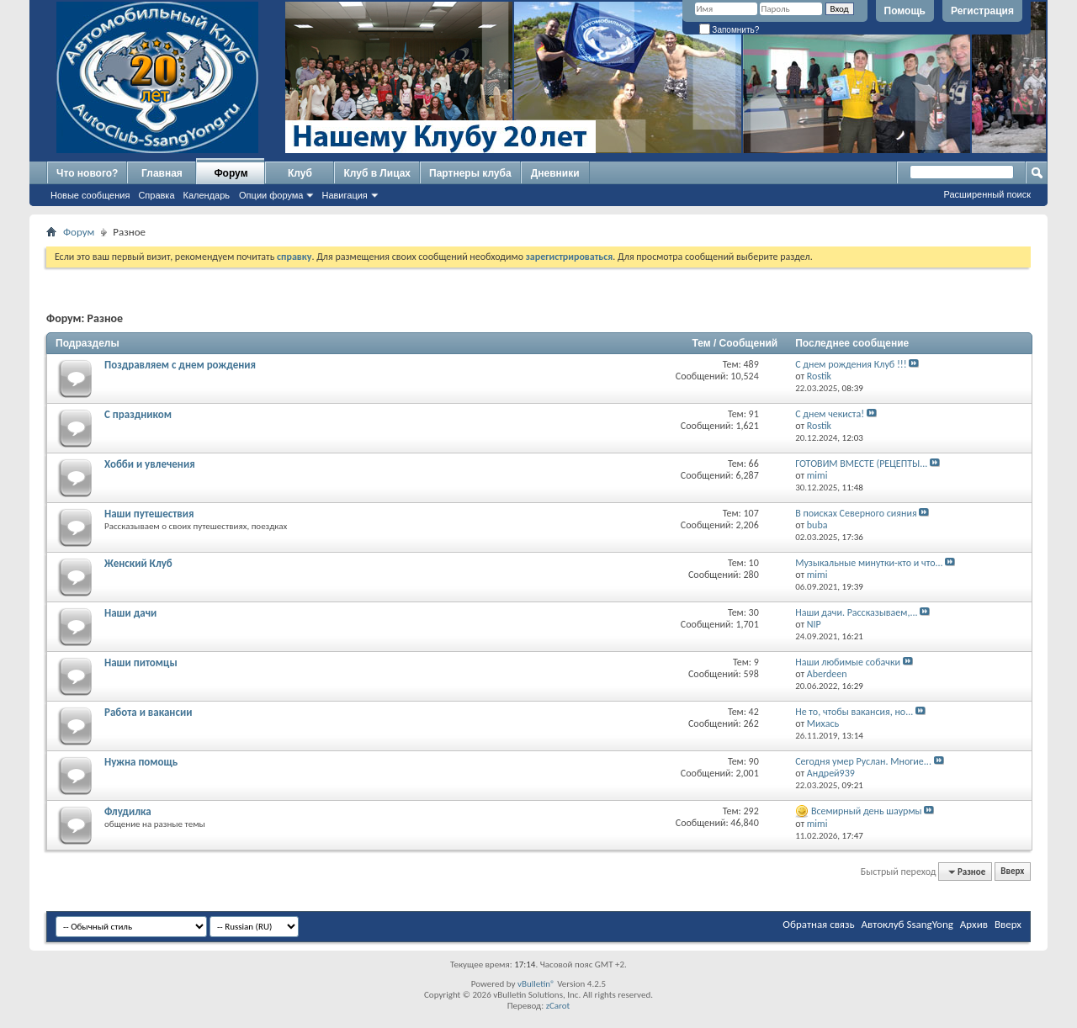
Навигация (344, 195)
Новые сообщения (90, 195)
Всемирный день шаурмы (866, 811)
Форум (230, 173)
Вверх (1012, 871)
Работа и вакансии (148, 712)
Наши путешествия (149, 513)
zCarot (558, 1005)
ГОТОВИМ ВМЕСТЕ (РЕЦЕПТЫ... (861, 463)
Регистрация (982, 11)
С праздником (138, 414)
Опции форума (271, 195)
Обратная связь (818, 924)
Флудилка (127, 811)
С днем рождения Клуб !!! (851, 364)
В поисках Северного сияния (855, 513)
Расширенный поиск (987, 194)
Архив (974, 924)
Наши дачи (130, 613)
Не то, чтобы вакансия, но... (854, 712)
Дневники (555, 173)
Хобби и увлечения (149, 464)
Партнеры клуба (470, 173)
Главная (162, 173)
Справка (156, 195)
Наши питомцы (141, 662)
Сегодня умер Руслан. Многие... (863, 761)
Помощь (905, 11)
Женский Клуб (138, 563)
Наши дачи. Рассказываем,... (856, 612)
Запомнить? (729, 29)
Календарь (207, 195)
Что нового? (87, 173)
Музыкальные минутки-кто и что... (868, 563)
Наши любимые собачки (847, 662)
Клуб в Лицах (377, 173)
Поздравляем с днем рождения (180, 364)
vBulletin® (536, 983)
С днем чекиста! (829, 414)
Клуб (300, 173)
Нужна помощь (141, 761)
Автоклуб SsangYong (907, 924)
